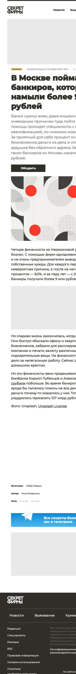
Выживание (45, 615)
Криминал (16, 69)
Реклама (13, 642)
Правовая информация (23, 655)
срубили (18, 383)
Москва (35, 501)
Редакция (13, 628)
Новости (16, 615)
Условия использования (23, 662)
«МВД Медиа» (34, 485)
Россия (24, 501)
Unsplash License (52, 406)
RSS (9, 648)
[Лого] (15, 10)
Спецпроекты (16, 635)
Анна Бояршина (30, 493)
